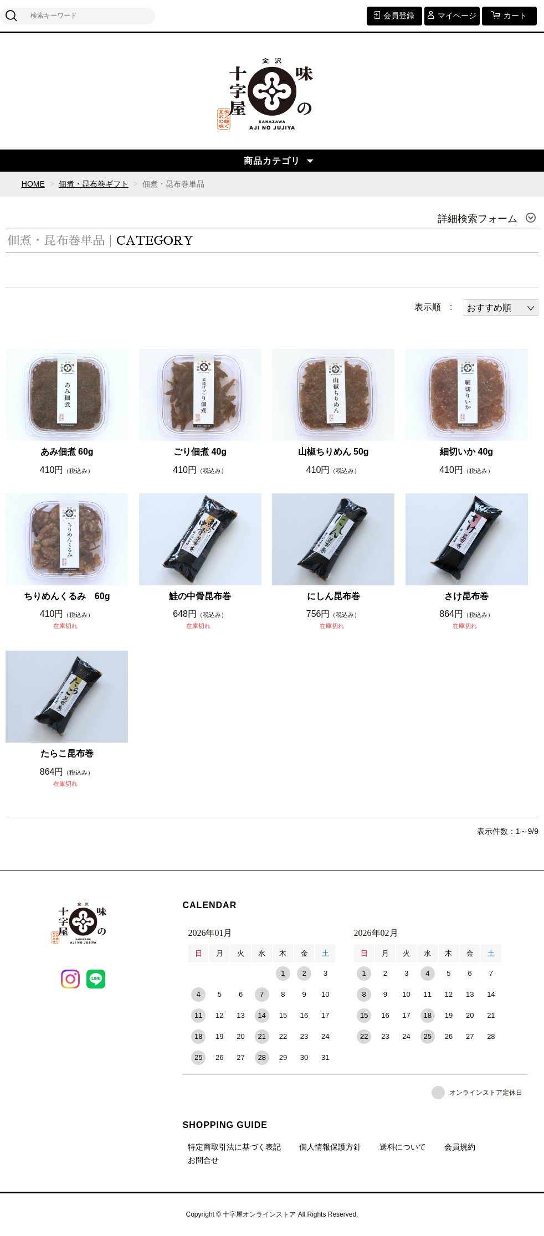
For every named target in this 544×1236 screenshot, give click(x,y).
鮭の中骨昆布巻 (200, 596)
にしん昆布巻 (333, 596)
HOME (33, 183)
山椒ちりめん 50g (333, 451)
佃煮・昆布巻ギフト (94, 183)
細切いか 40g (466, 451)
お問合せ (203, 1160)
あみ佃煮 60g (67, 451)
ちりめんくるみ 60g (67, 596)
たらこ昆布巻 (67, 753)
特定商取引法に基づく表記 (234, 1147)
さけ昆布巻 (466, 596)
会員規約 (459, 1147)
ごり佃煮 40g (200, 451)
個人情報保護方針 (330, 1147)
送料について (402, 1147)
